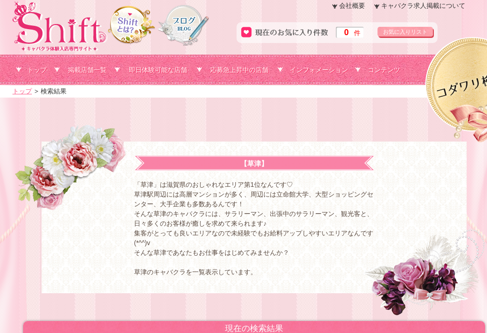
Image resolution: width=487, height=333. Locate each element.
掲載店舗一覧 (87, 70)
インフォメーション (319, 70)
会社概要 (352, 5)
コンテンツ (384, 70)
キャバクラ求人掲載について (423, 5)
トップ (37, 70)
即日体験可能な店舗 (158, 70)
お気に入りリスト (405, 32)
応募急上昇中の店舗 (239, 70)
